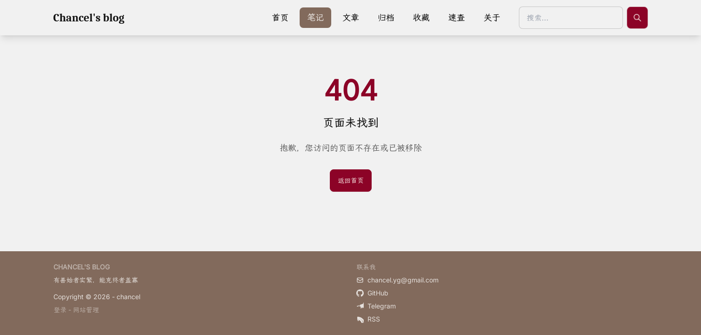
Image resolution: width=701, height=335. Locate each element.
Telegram (376, 306)
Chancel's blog (88, 17)
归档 (386, 17)
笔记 (315, 17)
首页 (280, 17)
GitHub (372, 293)
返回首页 (351, 180)
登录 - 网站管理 (76, 310)
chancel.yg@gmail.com (397, 280)
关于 (492, 17)
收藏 (421, 17)
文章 (350, 17)
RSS (368, 319)
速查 (456, 17)
